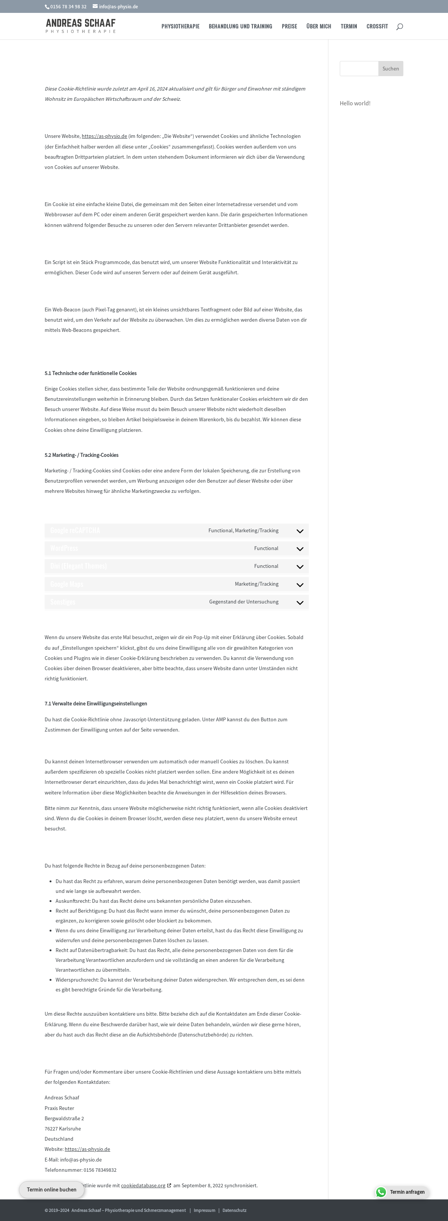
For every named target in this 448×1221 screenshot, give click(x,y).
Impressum (204, 1210)
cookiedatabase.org (143, 1185)
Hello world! (355, 103)
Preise (289, 26)
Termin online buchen (51, 1189)
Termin (349, 26)
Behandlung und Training (240, 26)
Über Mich (318, 26)
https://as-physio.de (104, 136)
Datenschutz (234, 1210)
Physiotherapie (180, 26)
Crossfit (377, 26)
